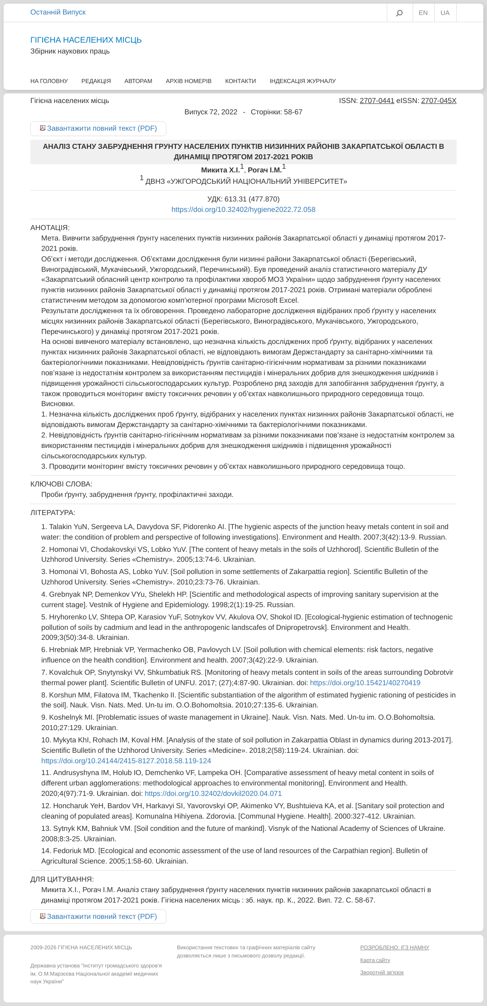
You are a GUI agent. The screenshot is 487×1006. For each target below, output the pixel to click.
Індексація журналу (303, 81)
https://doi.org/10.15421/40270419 (365, 683)
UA (445, 13)
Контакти (240, 81)
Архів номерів (189, 81)
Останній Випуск (58, 12)
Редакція (96, 81)
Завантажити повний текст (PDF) (102, 128)
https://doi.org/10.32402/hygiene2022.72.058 (243, 209)
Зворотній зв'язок (382, 972)
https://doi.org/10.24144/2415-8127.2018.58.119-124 (126, 761)
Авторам (138, 81)
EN (423, 13)
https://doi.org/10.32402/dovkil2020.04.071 (213, 793)
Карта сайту (375, 960)
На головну (49, 81)
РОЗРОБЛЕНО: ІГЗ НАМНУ (394, 947)
